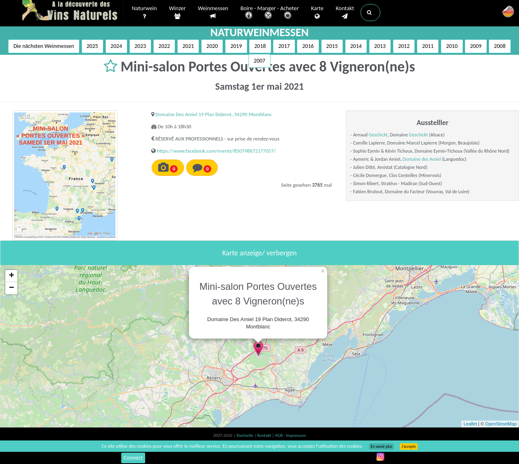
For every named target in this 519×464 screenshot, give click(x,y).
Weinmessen (213, 12)
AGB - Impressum (290, 435)
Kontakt (345, 12)
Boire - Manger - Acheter (269, 13)
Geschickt (378, 135)
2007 (259, 60)
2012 (404, 46)
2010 (451, 46)
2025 (92, 46)
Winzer (177, 12)
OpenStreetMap (501, 423)
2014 (356, 46)
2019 (236, 46)
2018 (260, 46)
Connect (133, 457)
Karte (317, 12)
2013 (380, 46)
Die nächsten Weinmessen (43, 46)
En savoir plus (381, 446)
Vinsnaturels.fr (73, 11)
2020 (212, 46)
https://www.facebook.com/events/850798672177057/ (216, 151)
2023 (140, 46)
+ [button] (11, 276)
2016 (307, 46)
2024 (116, 46)
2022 (164, 46)
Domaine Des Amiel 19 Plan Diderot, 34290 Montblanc (213, 114)
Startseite (245, 435)
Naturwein (144, 12)
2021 (188, 46)
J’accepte (408, 446)
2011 (427, 46)
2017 (284, 46)
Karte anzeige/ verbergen (259, 252)
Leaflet (470, 423)
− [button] (11, 288)
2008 (499, 46)
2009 (475, 46)
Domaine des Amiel (422, 159)
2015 (332, 46)
